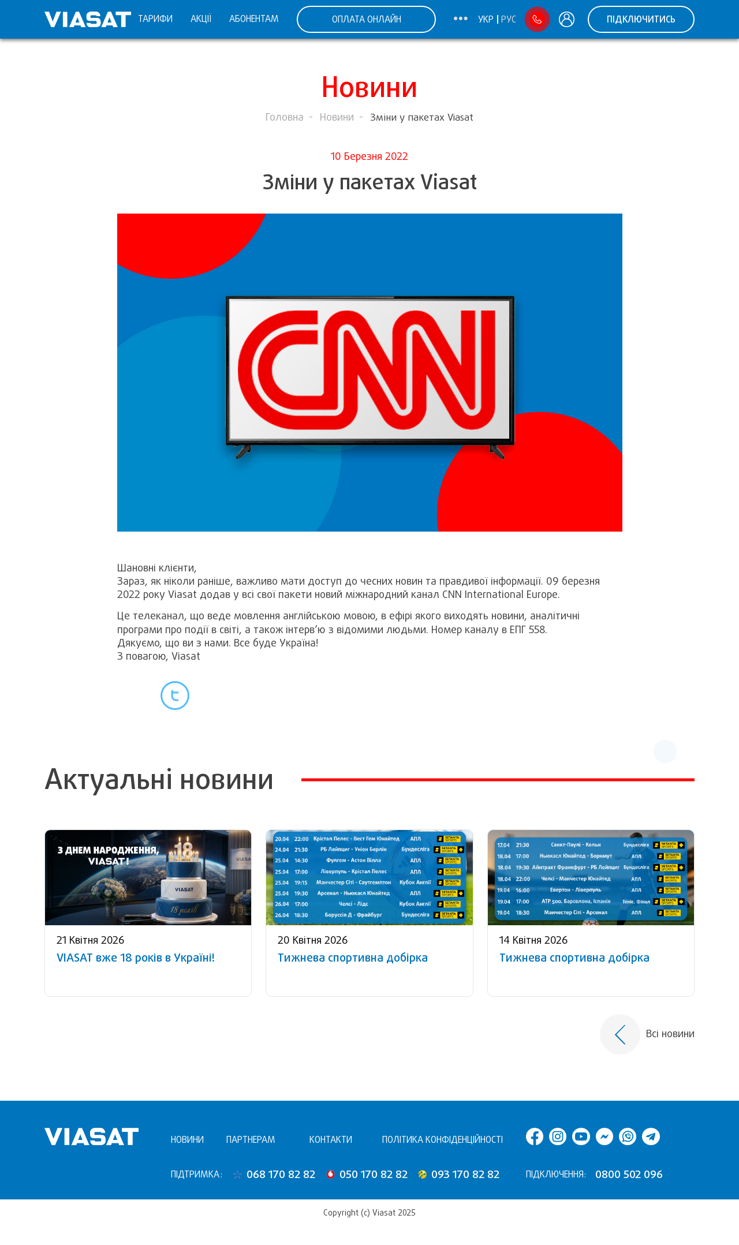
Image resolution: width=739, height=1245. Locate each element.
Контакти (330, 1140)
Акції (201, 19)
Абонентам (254, 19)
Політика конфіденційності (442, 1140)
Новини (337, 117)
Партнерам (250, 1140)
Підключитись (641, 19)
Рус (508, 19)
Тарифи (155, 19)
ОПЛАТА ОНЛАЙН (366, 19)
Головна (285, 117)
